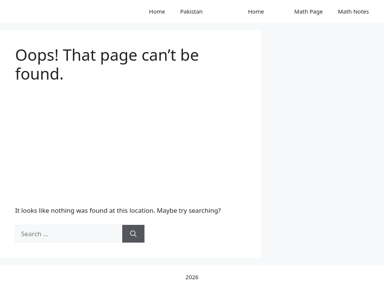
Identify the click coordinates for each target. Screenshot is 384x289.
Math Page (308, 11)
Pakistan (191, 11)
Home (157, 11)
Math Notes (353, 11)
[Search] (133, 234)
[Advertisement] (130, 140)
